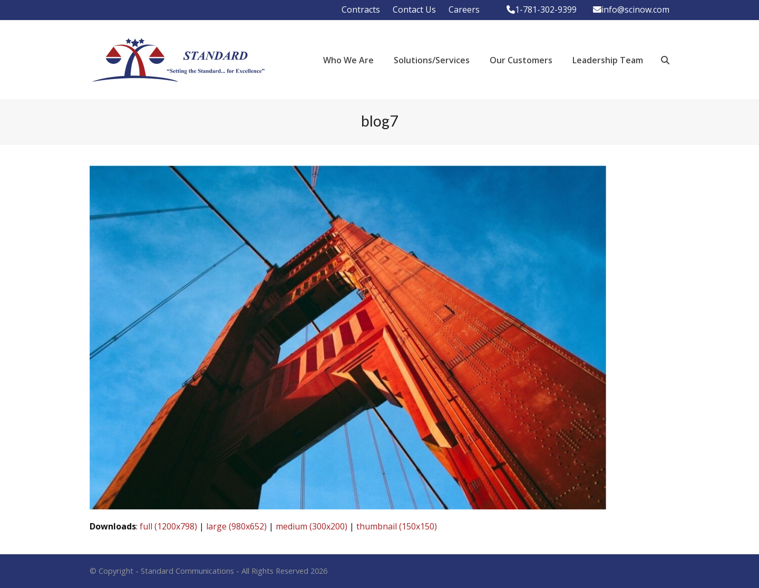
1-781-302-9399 (546, 9)
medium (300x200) (311, 526)
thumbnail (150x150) (396, 526)
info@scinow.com (635, 9)
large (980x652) (236, 526)
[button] (665, 60)
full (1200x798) (168, 526)
